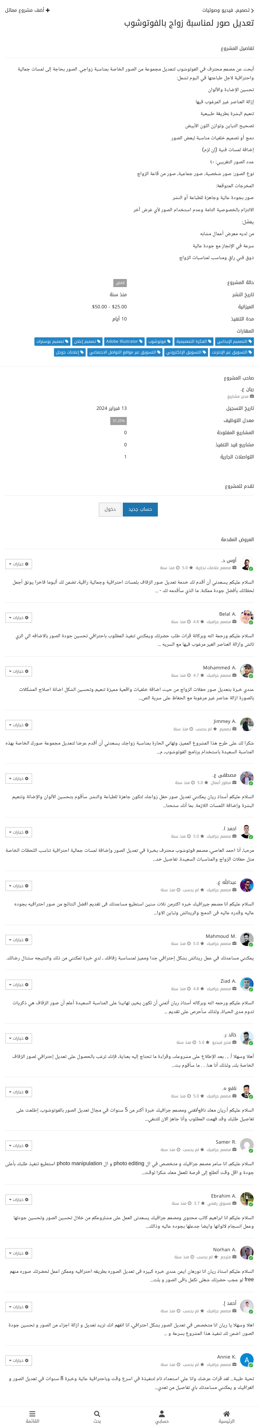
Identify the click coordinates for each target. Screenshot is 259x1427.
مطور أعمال (221, 782)
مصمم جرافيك (219, 621)
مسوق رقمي (219, 1203)
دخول (110, 509)
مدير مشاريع (238, 396)
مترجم (226, 1257)
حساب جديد (140, 509)
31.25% (119, 421)
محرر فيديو (221, 1042)
